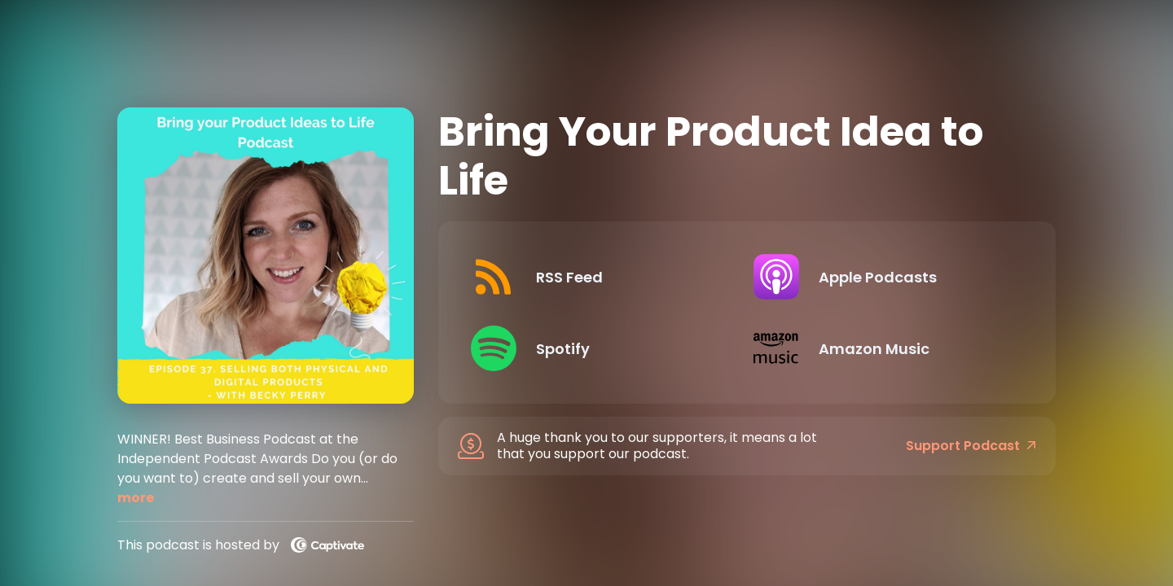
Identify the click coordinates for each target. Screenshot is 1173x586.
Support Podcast (971, 446)
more (135, 497)
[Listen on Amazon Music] (882, 348)
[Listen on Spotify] (599, 348)
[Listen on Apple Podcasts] (882, 276)
